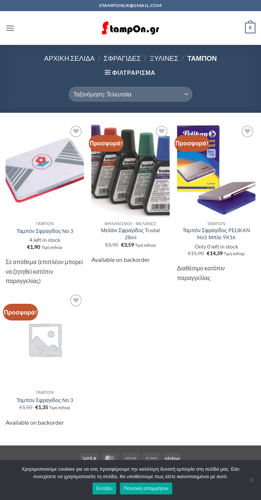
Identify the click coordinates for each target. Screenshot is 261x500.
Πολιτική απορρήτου (146, 488)
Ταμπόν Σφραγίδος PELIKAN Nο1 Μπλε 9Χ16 (216, 233)
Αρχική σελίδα (69, 58)
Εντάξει (104, 488)
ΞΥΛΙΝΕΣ (164, 58)
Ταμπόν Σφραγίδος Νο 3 (44, 231)
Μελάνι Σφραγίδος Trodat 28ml (130, 233)
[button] (10, 28)
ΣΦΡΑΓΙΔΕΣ (122, 58)
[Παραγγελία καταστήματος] (130, 94)
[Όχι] (251, 482)
